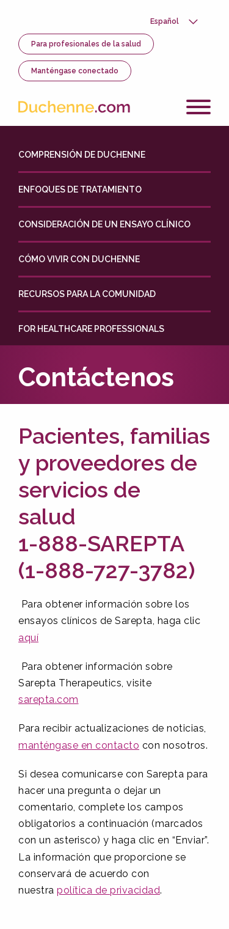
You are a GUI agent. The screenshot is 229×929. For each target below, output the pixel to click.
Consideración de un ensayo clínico (104, 224)
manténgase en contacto (78, 745)
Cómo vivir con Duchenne (79, 259)
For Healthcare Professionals (91, 329)
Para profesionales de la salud (86, 44)
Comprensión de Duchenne (81, 155)
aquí (28, 638)
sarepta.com (48, 699)
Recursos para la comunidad (87, 294)
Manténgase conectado (74, 71)
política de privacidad (108, 890)
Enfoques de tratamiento (80, 189)
